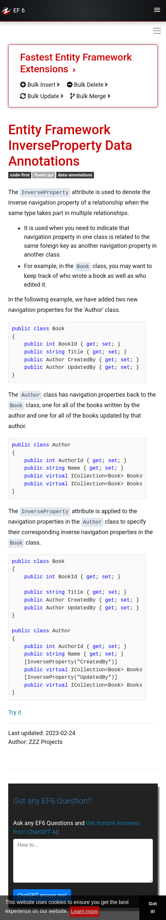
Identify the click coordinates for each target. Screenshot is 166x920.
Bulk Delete (87, 84)
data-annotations (75, 174)
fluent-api (44, 174)
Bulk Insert (40, 84)
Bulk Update (41, 96)
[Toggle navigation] (157, 11)
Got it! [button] (153, 907)
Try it (14, 712)
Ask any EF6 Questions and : (76, 827)
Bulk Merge (90, 96)
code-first (20, 174)
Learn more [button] (84, 911)
